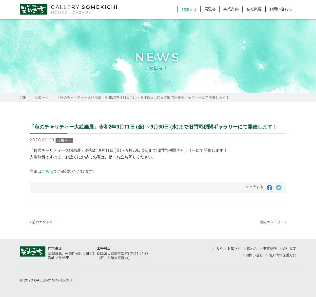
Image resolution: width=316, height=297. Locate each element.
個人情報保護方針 (282, 255)
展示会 (252, 248)
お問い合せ (254, 255)
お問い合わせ (280, 9)
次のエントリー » (273, 222)
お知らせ (189, 9)
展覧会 (210, 9)
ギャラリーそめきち (34, 9)
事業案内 (231, 9)
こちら (47, 171)
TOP (23, 97)
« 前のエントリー (43, 222)
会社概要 (254, 9)
